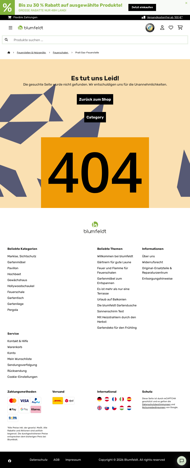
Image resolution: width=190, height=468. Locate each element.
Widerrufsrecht (152, 262)
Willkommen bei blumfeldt (115, 256)
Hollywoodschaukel (20, 286)
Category (95, 117)
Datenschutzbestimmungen (156, 404)
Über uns (148, 256)
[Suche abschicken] (6, 40)
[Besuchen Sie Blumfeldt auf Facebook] (9, 461)
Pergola (12, 310)
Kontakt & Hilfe (17, 341)
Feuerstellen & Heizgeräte (31, 52)
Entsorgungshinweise (157, 278)
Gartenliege (15, 304)
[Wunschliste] (171, 27)
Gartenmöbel (16, 262)
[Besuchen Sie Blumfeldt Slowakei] (107, 408)
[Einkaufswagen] (180, 27)
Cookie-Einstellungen (22, 377)
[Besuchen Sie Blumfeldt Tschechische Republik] (114, 408)
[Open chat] (181, 460)
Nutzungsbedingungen (154, 407)
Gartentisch (15, 298)
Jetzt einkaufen (142, 7)
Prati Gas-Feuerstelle (87, 52)
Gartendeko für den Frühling (117, 327)
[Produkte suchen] (95, 39)
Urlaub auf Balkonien (111, 299)
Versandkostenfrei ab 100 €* (165, 17)
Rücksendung (17, 371)
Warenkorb (14, 347)
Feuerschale (15, 292)
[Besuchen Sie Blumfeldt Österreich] (107, 399)
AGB (56, 459)
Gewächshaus (17, 280)
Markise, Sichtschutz (21, 256)
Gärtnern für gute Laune (114, 262)
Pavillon (12, 268)
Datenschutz (39, 459)
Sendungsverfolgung (22, 365)
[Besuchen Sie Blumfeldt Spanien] (129, 399)
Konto (11, 353)
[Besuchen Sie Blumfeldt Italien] (121, 399)
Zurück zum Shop (95, 99)
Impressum (73, 459)
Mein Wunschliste (19, 359)
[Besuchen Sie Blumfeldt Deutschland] (99, 399)
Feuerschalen (61, 52)
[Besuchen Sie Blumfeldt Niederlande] (129, 408)
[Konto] (162, 27)
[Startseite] (12, 52)
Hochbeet (14, 274)
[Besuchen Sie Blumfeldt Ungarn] (121, 408)
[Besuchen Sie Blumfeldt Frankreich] (114, 399)
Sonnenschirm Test (110, 311)
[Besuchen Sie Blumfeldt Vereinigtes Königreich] (99, 408)
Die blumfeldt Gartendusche (117, 305)
